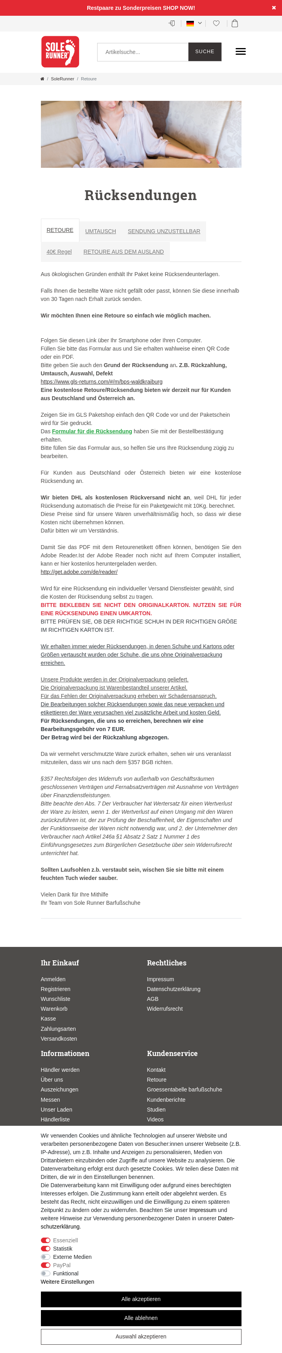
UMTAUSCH (100, 231)
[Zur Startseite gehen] (42, 78)
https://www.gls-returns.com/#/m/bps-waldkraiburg (102, 382)
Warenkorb (54, 1009)
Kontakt (156, 1070)
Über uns (52, 1079)
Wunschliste (55, 999)
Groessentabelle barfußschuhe (184, 1089)
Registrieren (55, 989)
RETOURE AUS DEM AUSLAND (123, 252)
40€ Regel (59, 252)
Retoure (157, 1079)
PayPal (61, 1265)
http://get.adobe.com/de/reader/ (79, 572)
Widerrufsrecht (165, 1009)
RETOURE (60, 230)
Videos (155, 1119)
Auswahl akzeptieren (141, 1336)
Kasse (48, 1018)
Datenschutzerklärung (174, 989)
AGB (153, 999)
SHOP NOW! (179, 8)
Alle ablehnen (141, 1318)
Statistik (62, 1248)
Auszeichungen (60, 1089)
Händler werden (60, 1070)
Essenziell (65, 1240)
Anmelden (53, 979)
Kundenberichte (166, 1100)
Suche (204, 51)
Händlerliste (55, 1119)
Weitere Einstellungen (67, 1282)
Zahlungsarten (58, 1029)
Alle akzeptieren (141, 1299)
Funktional (66, 1273)
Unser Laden (56, 1109)
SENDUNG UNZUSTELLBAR (164, 231)
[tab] (60, 231)
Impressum (160, 979)
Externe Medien (72, 1257)
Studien (156, 1109)
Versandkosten (59, 1039)
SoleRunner (62, 78)
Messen (50, 1100)
